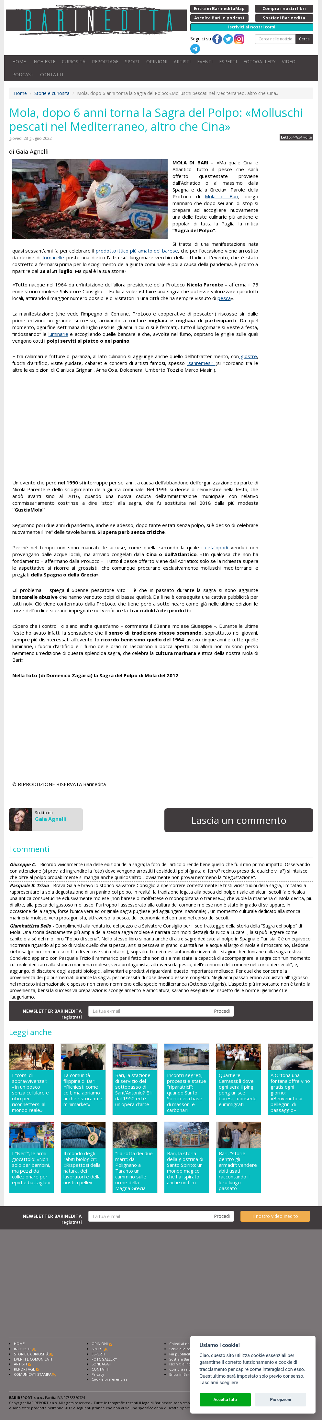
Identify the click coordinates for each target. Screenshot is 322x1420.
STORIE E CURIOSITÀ (31, 1354)
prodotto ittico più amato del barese (137, 250)
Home (20, 93)
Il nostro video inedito (275, 1216)
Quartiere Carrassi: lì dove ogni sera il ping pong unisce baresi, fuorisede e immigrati (238, 1089)
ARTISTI (182, 61)
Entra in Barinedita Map (189, 1374)
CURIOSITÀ (73, 61)
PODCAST (23, 74)
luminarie (58, 334)
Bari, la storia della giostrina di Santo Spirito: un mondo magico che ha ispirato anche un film (185, 1168)
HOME (19, 61)
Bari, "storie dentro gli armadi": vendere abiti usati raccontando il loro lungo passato (238, 1170)
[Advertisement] (135, 427)
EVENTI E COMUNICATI (33, 1359)
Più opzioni (280, 1399)
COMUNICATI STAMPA (32, 1374)
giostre (248, 356)
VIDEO (288, 61)
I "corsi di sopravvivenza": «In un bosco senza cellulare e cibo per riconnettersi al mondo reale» (30, 1092)
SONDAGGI (101, 1364)
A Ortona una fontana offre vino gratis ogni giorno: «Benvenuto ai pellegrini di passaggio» (290, 1092)
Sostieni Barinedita (185, 1359)
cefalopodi (216, 547)
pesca (224, 298)
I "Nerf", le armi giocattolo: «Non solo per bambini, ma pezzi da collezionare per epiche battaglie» (31, 1168)
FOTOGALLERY (259, 61)
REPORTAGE (105, 61)
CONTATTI (51, 74)
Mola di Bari (221, 196)
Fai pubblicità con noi (187, 1354)
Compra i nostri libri (186, 1369)
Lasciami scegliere (219, 1382)
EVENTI (205, 61)
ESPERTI (228, 61)
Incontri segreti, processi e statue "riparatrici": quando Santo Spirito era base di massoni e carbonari (186, 1092)
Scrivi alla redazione (186, 1348)
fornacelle (53, 257)
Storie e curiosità (52, 93)
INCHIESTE (43, 61)
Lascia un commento (238, 820)
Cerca (304, 39)
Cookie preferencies (109, 1379)
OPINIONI (156, 61)
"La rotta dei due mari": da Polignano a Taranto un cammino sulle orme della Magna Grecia (134, 1170)
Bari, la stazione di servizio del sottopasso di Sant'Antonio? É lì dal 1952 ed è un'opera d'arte (133, 1089)
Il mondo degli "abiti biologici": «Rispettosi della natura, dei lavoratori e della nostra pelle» (82, 1168)
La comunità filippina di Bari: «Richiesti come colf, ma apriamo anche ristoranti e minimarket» (82, 1089)
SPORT (132, 61)
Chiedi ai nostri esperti (188, 1343)
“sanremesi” (201, 363)
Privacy (98, 1374)
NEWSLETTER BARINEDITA (52, 1014)
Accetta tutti (225, 1399)
